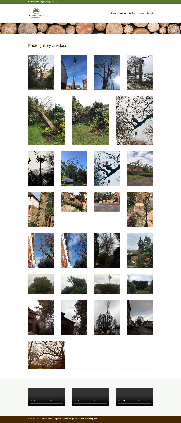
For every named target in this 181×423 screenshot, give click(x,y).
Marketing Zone (91, 419)
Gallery (141, 13)
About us (122, 13)
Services (132, 13)
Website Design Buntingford (73, 419)
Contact (150, 13)
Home (113, 13)
